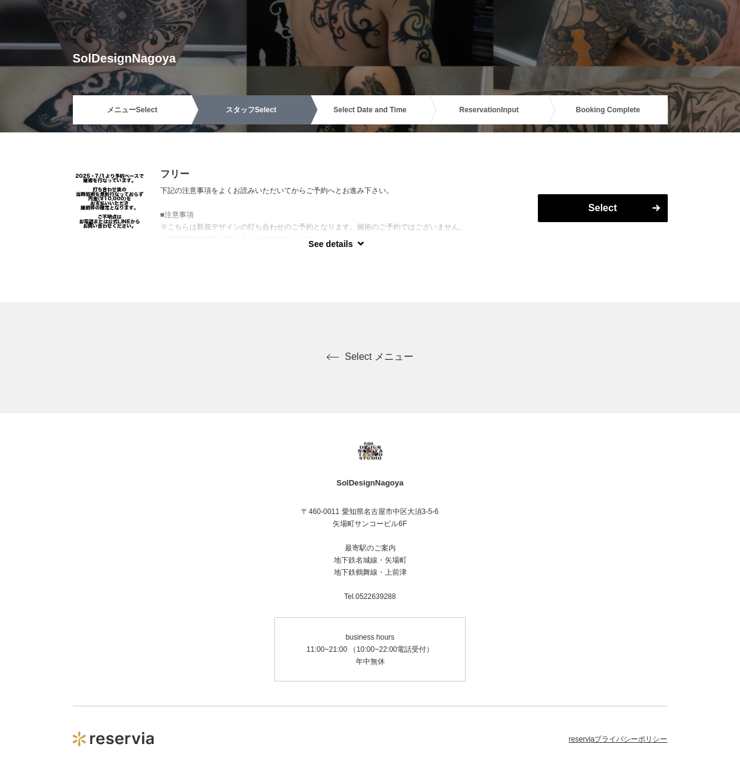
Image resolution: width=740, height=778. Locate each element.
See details (330, 244)
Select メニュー (370, 357)
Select (602, 208)
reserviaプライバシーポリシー (618, 739)
